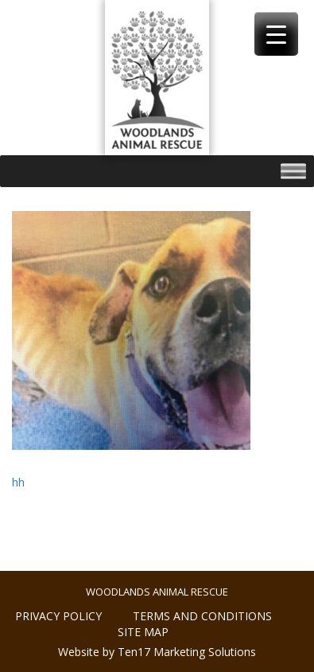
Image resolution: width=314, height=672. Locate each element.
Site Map (143, 631)
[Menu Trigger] (276, 34)
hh (18, 482)
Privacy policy (58, 615)
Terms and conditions (202, 615)
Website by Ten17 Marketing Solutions (157, 651)
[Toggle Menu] (293, 171)
